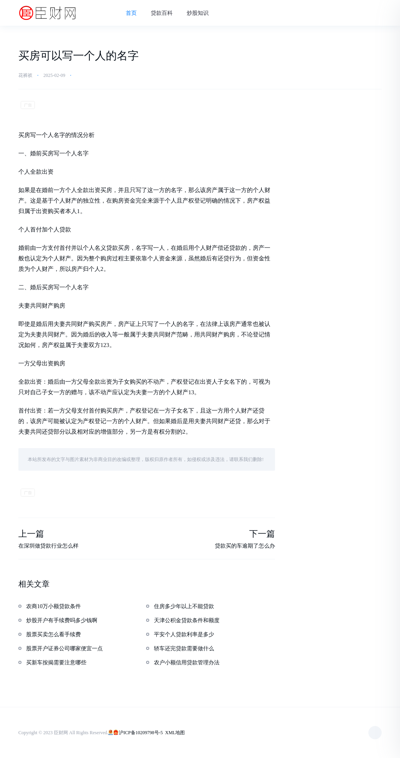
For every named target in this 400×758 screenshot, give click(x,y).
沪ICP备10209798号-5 (141, 732)
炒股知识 (198, 13)
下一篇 (262, 534)
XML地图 (175, 732)
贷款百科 (162, 13)
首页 (131, 13)
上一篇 (31, 534)
